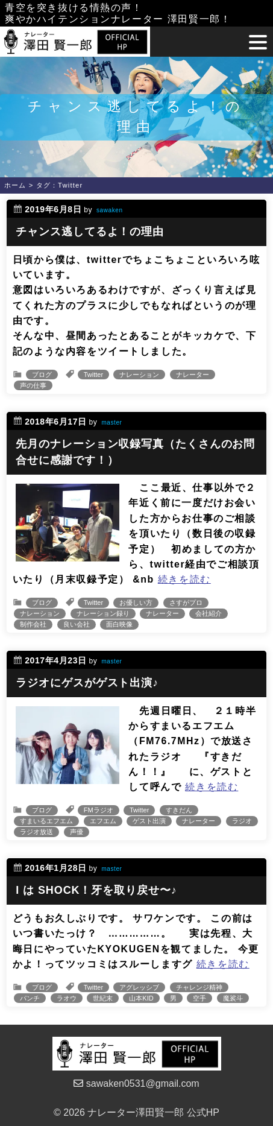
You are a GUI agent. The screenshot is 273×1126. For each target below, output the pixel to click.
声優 (76, 831)
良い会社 (76, 624)
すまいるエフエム (46, 820)
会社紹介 (208, 613)
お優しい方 (135, 602)
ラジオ (242, 820)
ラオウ (67, 998)
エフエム (103, 820)
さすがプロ (185, 602)
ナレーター (192, 374)
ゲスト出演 (149, 820)
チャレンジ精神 (199, 987)
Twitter (93, 374)
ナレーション (139, 374)
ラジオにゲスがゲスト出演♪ (87, 683)
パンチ (30, 998)
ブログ (42, 374)
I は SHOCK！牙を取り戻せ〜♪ (96, 890)
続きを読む (184, 579)
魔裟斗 (233, 998)
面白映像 (119, 624)
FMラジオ (98, 810)
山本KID (141, 998)
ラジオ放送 (36, 831)
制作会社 (33, 624)
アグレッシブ (139, 987)
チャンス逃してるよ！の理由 (90, 232)
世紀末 (103, 998)
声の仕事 (33, 385)
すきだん (179, 810)
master (111, 422)
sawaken (109, 210)
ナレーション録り (103, 613)
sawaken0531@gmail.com (136, 1083)
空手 (199, 998)
